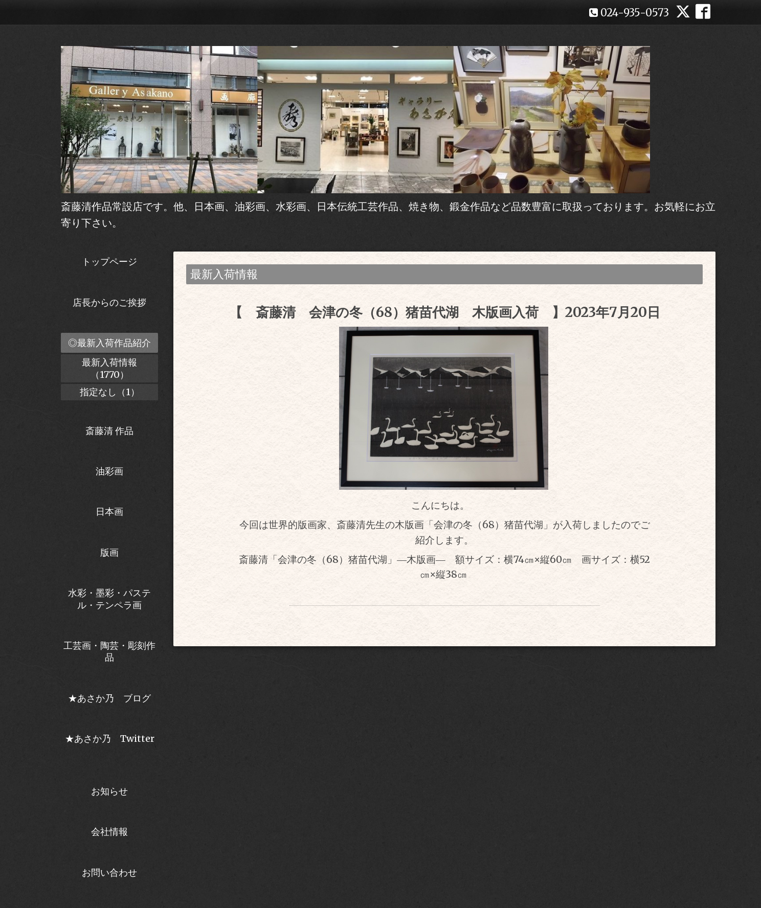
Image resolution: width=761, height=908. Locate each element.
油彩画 (109, 471)
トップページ (109, 261)
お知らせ (109, 791)
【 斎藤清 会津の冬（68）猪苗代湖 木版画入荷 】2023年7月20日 (444, 312)
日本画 (109, 511)
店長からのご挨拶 (109, 302)
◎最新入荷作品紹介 (109, 343)
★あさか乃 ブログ (113, 698)
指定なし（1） (110, 392)
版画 (109, 552)
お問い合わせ (109, 872)
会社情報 (109, 831)
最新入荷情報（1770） (109, 368)
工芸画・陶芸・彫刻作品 (109, 651)
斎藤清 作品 (109, 431)
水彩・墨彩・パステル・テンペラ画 (109, 598)
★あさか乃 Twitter (109, 744)
